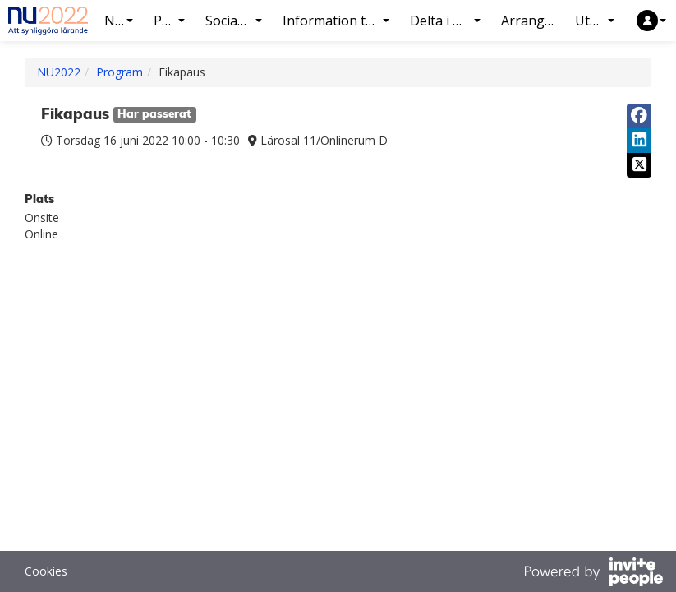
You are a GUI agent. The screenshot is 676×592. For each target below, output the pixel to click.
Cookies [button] (46, 571)
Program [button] (175, 21)
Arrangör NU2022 (534, 21)
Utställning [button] (601, 21)
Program (119, 72)
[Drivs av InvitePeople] (593, 573)
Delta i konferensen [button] (451, 21)
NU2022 (58, 72)
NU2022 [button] (124, 21)
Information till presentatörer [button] (342, 21)
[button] (651, 20)
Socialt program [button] (239, 21)
